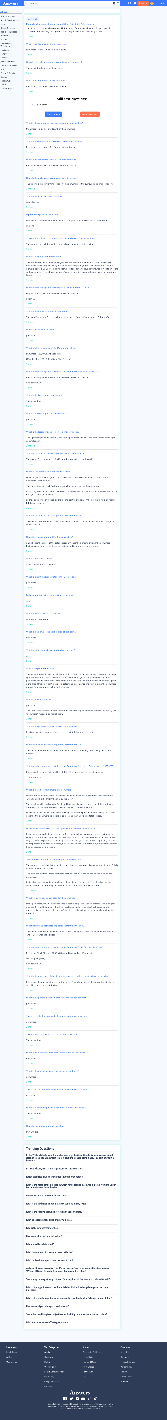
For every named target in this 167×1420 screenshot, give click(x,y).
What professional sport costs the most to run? (49, 1260)
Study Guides (88, 1367)
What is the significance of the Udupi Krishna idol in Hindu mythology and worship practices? (67, 1288)
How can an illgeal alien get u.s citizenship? (47, 1306)
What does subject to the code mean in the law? (49, 1252)
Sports (3, 85)
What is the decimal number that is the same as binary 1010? (56, 1203)
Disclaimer (125, 1372)
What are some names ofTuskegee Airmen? (47, 1322)
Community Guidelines (92, 1352)
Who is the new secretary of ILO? (42, 1228)
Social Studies (6, 81)
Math (3, 69)
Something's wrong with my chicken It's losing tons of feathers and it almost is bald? (68, 1279)
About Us (124, 1352)
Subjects (4, 12)
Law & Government (9, 65)
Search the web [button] (53, 114)
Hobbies (4, 58)
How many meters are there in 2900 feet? (46, 1195)
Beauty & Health (8, 28)
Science (4, 77)
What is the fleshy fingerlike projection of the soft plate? (54, 1211)
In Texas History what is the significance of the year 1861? (54, 1168)
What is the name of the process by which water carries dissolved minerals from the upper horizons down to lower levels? (71, 1186)
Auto (3, 24)
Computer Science (52, 1381)
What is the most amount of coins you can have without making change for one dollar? (69, 1298)
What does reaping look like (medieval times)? (49, 1219)
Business (4, 36)
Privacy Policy (126, 1367)
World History (50, 1367)
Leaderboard (11, 1352)
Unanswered (11, 1362)
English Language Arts (54, 1372)
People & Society (8, 73)
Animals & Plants (8, 16)
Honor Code (88, 1357)
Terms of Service (128, 1362)
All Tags (9, 1357)
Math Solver (88, 1372)
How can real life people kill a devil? (44, 1236)
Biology (47, 1362)
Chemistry (48, 1357)
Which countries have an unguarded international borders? (55, 1176)
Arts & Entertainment (10, 20)
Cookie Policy (126, 1377)
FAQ (84, 1377)
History (4, 54)
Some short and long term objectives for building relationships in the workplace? (66, 1314)
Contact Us (125, 1357)
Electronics (5, 39)
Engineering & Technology (6, 44)
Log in (162, 3)
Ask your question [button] (90, 114)
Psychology (49, 1377)
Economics (48, 1386)
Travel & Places (7, 88)
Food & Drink (6, 50)
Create (143, 3)
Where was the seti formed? (40, 1244)
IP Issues (124, 1381)
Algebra (47, 1352)
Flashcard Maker (90, 1362)
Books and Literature (9, 32)
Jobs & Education (8, 61)
